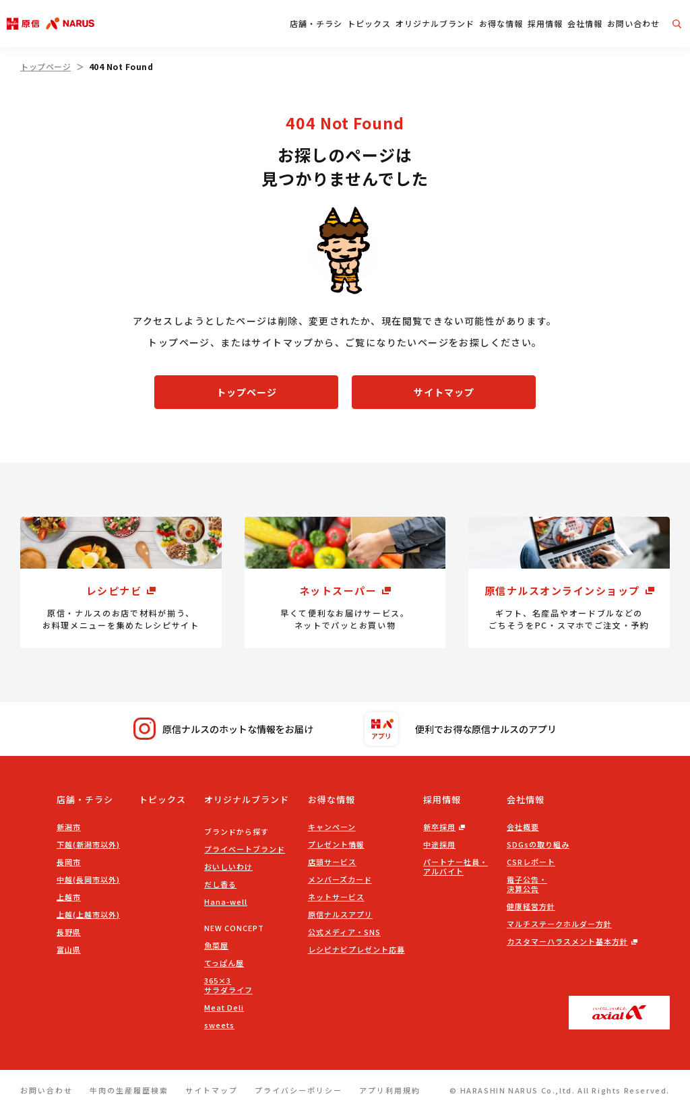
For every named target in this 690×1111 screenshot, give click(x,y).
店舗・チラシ (316, 23)
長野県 (69, 931)
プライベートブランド (244, 849)
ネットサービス (336, 896)
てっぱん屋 (224, 962)
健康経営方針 (531, 906)
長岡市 (69, 861)
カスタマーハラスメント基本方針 (567, 941)
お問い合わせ (633, 23)
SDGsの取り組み (538, 844)
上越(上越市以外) (88, 914)
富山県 (69, 949)
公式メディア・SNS (344, 931)
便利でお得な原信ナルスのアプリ (461, 729)
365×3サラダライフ (228, 985)
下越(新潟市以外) (88, 844)
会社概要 (523, 826)
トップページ (45, 66)
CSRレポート (531, 861)
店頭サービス (332, 861)
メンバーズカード (340, 879)
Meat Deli (224, 1007)
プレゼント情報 (336, 844)
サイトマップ (444, 392)
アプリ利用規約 (389, 1090)
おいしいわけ (228, 866)
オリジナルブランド (435, 23)
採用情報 (545, 23)
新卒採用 (439, 826)
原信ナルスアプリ (340, 914)
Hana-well (225, 901)
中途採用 (439, 844)
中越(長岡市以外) (88, 879)
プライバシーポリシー (298, 1090)
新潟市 (69, 826)
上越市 (69, 896)
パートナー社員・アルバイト (455, 866)
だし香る (220, 884)
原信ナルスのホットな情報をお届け (223, 729)
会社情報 (584, 23)
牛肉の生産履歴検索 (129, 1090)
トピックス (369, 23)
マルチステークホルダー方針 (559, 923)
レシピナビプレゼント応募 (356, 949)
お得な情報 (501, 23)
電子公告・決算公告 (527, 884)
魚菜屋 (216, 945)
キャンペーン (332, 826)
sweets (219, 1024)
